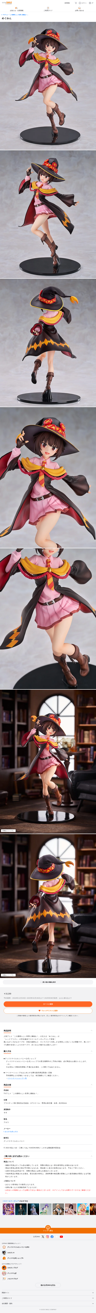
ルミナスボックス (11, 1132)
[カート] (76, 3)
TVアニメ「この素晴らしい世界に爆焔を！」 (16, 14)
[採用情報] (65, 3)
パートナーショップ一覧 (17, 1078)
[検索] (72, 3)
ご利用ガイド (7, 1298)
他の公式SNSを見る (48, 1285)
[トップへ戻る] (48, 1228)
